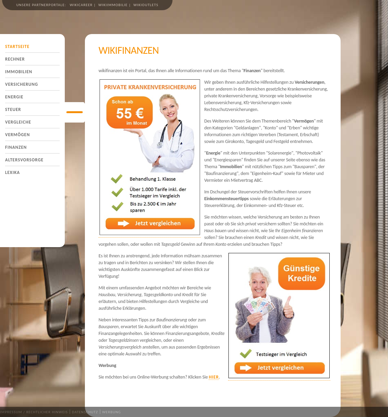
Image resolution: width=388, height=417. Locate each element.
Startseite (17, 46)
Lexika (12, 172)
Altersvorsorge (24, 159)
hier (214, 377)
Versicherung (21, 84)
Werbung (111, 412)
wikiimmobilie (113, 5)
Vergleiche (18, 122)
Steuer (13, 109)
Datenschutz (85, 412)
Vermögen (17, 134)
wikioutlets (145, 5)
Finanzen (16, 147)
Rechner (15, 59)
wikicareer (81, 5)
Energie (14, 96)
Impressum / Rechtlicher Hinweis (34, 412)
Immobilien (18, 71)
